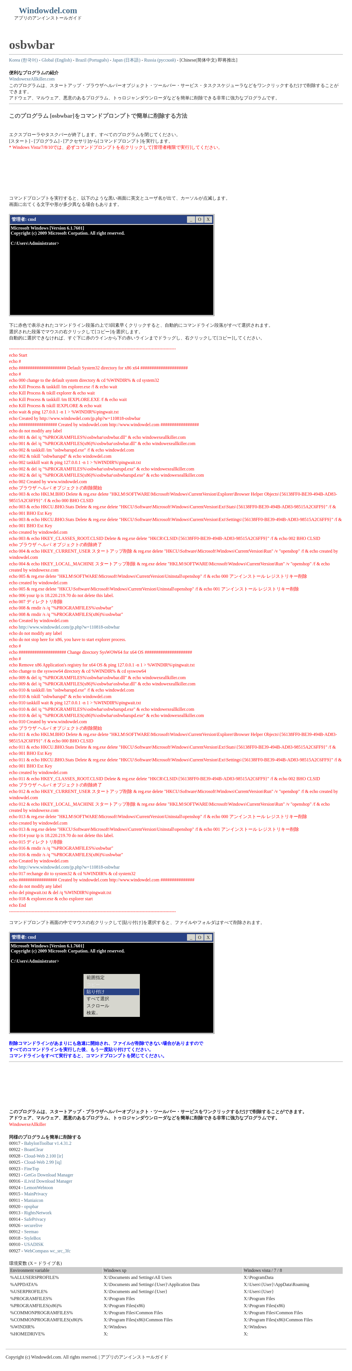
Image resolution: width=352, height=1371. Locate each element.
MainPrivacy (35, 1193)
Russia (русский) (160, 60)
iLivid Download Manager (48, 1181)
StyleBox (32, 1238)
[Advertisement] (111, 169)
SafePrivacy (35, 1219)
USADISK (33, 1244)
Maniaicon (33, 1200)
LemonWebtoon (38, 1187)
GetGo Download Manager (48, 1174)
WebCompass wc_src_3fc (47, 1250)
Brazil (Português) (92, 60)
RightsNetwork (38, 1212)
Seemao (31, 1231)
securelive (33, 1225)
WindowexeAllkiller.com (32, 79)
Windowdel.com (48, 10)
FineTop (31, 1168)
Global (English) (56, 60)
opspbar (31, 1206)
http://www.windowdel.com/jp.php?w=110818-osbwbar (69, 627)
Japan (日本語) (126, 60)
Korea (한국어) (23, 60)
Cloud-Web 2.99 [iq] (42, 1162)
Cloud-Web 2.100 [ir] (43, 1156)
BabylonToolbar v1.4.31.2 (47, 1143)
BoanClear (33, 1149)
